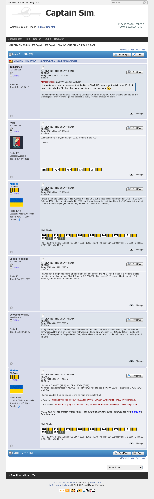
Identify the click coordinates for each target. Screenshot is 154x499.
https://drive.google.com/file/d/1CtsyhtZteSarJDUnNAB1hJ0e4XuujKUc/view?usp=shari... (97, 404)
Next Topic (140, 50)
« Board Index (16, 475)
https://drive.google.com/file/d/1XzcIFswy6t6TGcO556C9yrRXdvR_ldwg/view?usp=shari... (94, 400)
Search (37, 39)
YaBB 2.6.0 (95, 482)
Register (50, 27)
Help (27, 39)
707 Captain (37, 45)
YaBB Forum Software (60, 485)
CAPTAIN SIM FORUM (19, 45)
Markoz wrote (47, 82)
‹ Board (26, 475)
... (22, 54)
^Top (34, 475)
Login (40, 27)
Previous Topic (127, 50)
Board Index (15, 39)
